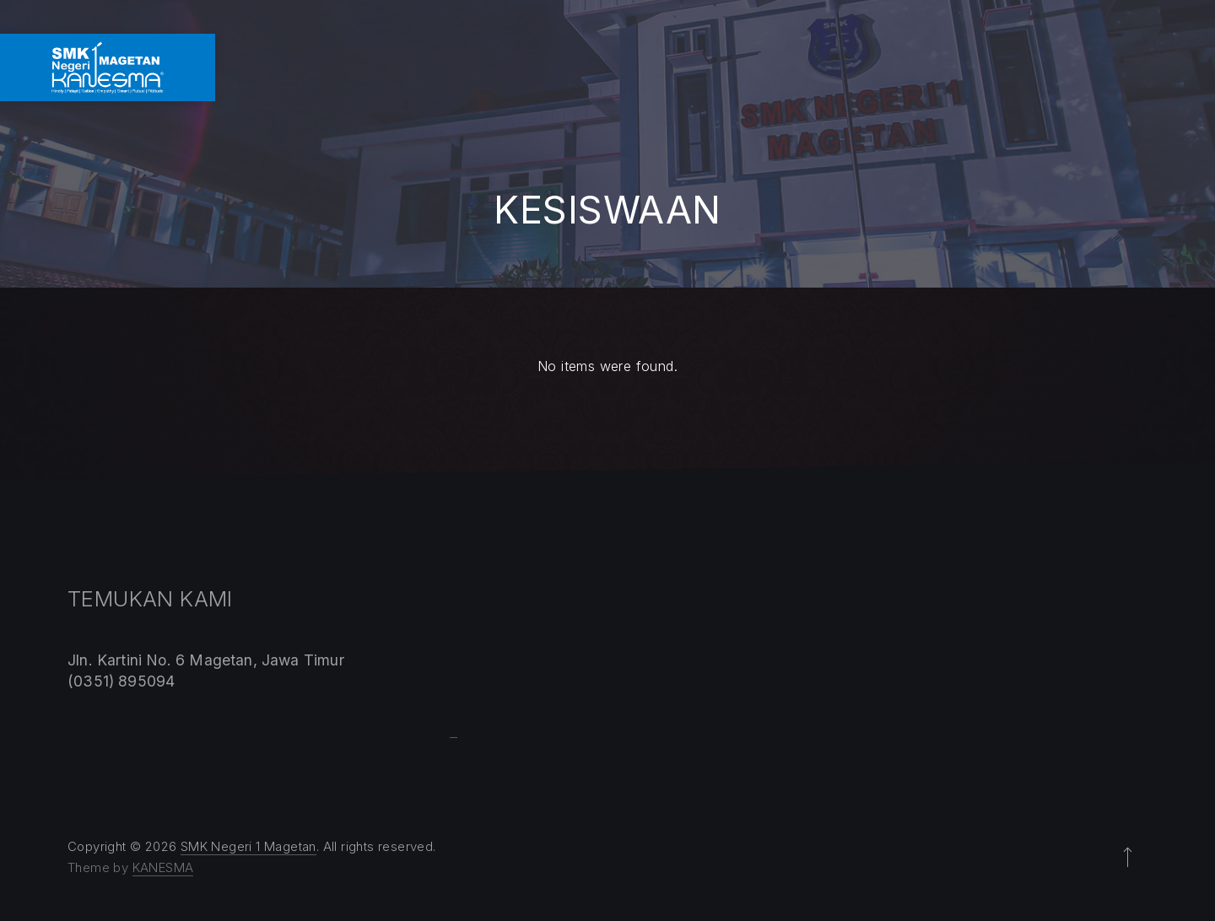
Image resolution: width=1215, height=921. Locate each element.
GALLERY (1041, 67)
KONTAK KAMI (1150, 67)
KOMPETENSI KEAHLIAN (636, 67)
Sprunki (453, 737)
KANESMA (163, 867)
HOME (424, 67)
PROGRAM (781, 67)
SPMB (960, 67)
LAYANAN (877, 67)
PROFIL (501, 67)
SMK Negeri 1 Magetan (248, 846)
